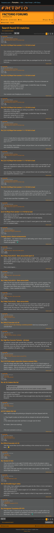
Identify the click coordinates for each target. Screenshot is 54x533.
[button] (53, 34)
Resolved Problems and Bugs (11, 38)
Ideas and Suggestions (9, 230)
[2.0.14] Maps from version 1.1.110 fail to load (14, 40)
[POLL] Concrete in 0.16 (9, 317)
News (5, 249)
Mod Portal (28, 2)
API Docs (37, 2)
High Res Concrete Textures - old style (12, 335)
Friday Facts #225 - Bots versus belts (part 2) (14, 250)
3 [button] (50, 34)
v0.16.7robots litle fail (8, 377)
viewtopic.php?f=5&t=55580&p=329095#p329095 (18, 325)
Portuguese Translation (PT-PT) (11, 503)
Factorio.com (5, 2)
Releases (6, 454)
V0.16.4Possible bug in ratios (10, 478)
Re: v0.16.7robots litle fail (9, 382)
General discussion (8, 316)
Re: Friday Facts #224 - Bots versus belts (15, 280)
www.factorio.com (7, 16)
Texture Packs (7, 333)
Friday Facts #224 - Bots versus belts (12, 275)
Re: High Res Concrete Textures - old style (15, 340)
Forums (15, 2)
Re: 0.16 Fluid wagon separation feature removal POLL (19, 361)
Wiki (21, 2)
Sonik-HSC (5, 36)
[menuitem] (13, 20)
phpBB (22, 529)
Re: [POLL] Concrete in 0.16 (10, 323)
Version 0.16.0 (7, 455)
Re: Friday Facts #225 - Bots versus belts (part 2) (17, 256)
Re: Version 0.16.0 (7, 461)
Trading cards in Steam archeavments (12, 231)
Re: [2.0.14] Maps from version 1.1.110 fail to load (18, 45)
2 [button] (48, 34)
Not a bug (6, 375)
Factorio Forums (15, 14)
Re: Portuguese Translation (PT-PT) (12, 508)
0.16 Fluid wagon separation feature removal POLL (15, 356)
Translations (7, 502)
